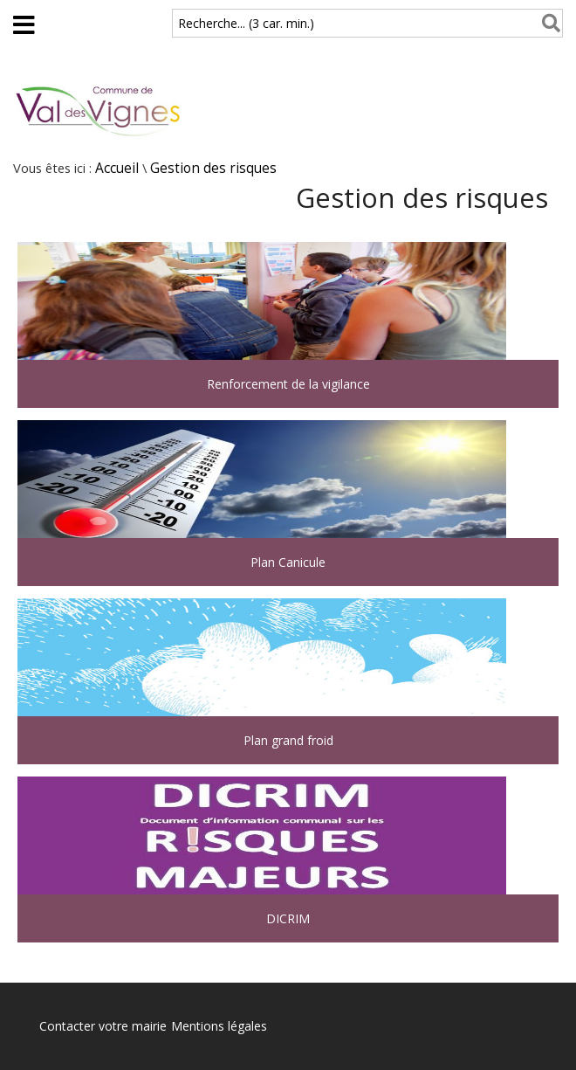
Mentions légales (219, 1026)
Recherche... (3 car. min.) (246, 23)
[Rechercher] (548, 23)
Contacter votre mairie (103, 1026)
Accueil (117, 168)
